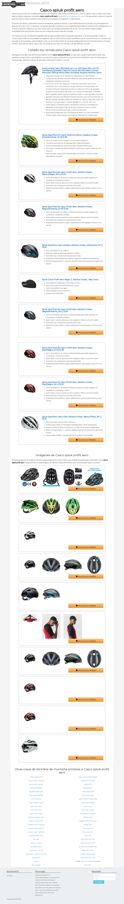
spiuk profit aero (64, 16)
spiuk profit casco (78, 16)
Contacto (10, 876)
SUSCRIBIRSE (99, 882)
